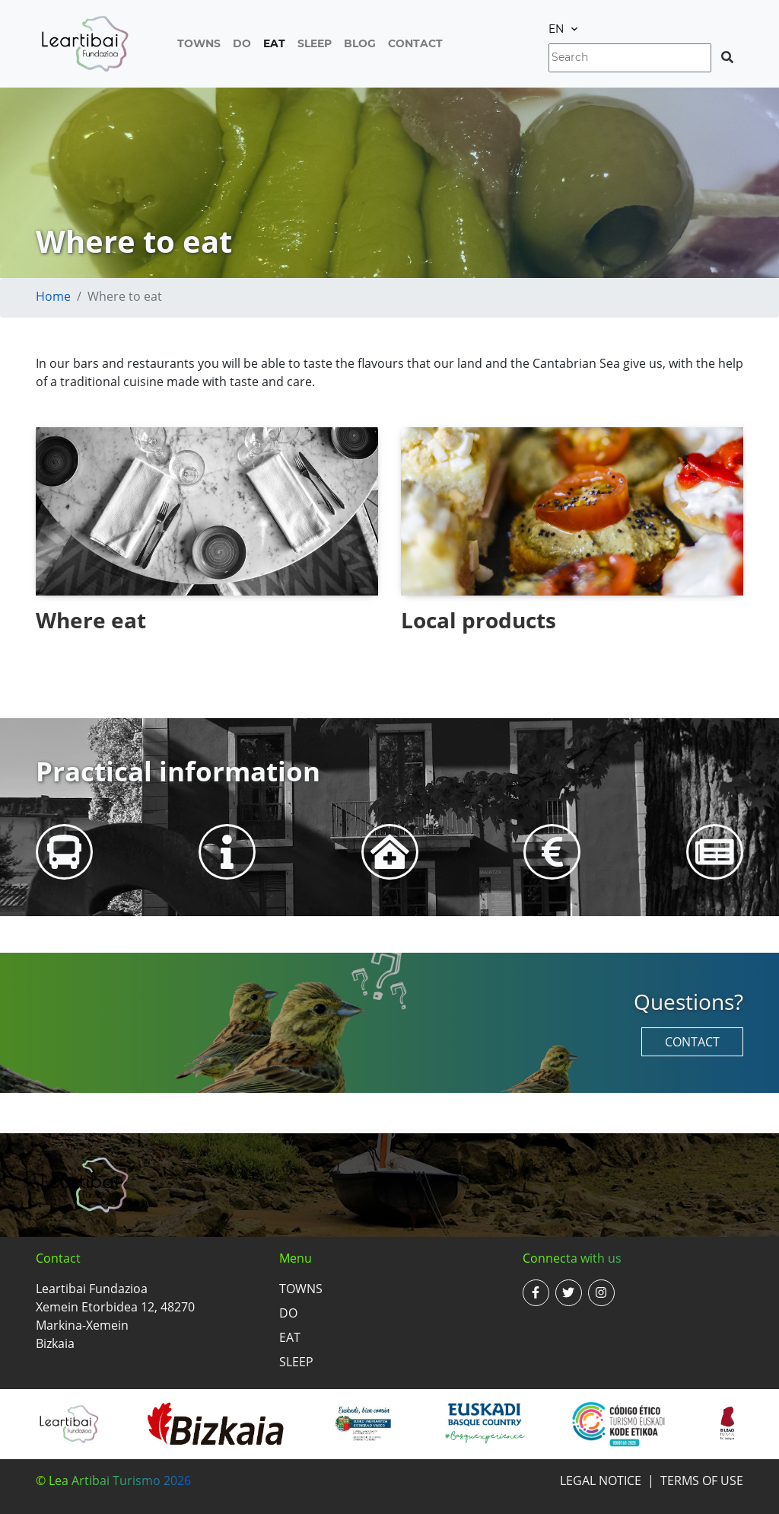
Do (242, 43)
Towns (199, 43)
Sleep (314, 43)
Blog (360, 43)
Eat (274, 43)
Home (53, 296)
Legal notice (600, 1480)
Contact (415, 43)
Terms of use (701, 1480)
